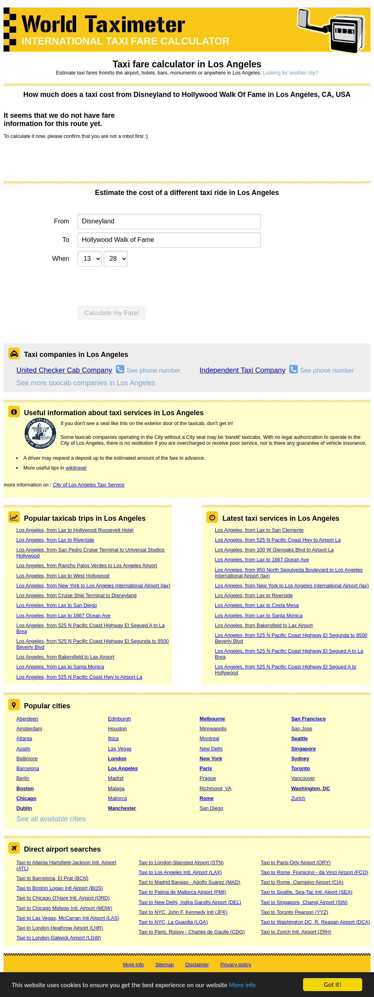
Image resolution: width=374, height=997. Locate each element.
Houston (117, 729)
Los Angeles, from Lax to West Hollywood (62, 576)
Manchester (122, 808)
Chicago (26, 798)
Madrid (115, 778)
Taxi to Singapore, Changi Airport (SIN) (304, 902)
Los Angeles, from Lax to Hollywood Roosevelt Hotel (74, 530)
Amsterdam (29, 729)
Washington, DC (310, 788)
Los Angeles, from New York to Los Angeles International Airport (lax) (93, 586)
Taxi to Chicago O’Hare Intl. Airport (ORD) (63, 898)
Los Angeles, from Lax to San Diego (56, 605)
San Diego (211, 808)
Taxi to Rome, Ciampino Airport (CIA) (301, 882)
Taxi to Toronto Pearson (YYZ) (294, 912)
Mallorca (117, 798)
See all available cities (51, 819)
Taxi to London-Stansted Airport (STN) (180, 862)
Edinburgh (119, 719)
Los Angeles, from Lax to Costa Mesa (257, 605)
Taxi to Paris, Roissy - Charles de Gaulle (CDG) (191, 932)
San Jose (301, 729)
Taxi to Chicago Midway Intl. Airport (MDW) (64, 908)
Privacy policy (235, 964)
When (60, 258)
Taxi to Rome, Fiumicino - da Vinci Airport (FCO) (314, 872)
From (61, 221)
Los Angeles (123, 768)
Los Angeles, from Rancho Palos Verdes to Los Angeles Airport (86, 565)
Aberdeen (27, 719)
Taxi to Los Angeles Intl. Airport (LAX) (179, 872)
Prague (207, 778)
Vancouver (303, 778)
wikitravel (76, 468)
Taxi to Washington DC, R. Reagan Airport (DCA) (315, 922)
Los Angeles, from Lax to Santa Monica (60, 667)
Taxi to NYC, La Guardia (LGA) (173, 922)
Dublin (24, 808)
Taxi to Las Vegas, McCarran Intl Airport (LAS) (67, 918)
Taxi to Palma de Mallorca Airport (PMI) (182, 892)
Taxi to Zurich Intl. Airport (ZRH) (295, 932)
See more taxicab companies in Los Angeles (85, 383)
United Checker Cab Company (64, 370)
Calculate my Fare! (112, 313)
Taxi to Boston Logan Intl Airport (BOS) (59, 888)
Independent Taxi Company (242, 370)
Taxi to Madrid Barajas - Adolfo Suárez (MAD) (189, 882)
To (65, 239)
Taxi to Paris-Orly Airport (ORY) (295, 862)
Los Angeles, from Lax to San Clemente (259, 530)
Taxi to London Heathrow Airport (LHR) (59, 928)
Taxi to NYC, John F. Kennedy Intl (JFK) (182, 912)
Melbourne (212, 719)
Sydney (300, 758)
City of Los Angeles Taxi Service (89, 485)
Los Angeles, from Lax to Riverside (55, 540)
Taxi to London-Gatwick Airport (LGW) (58, 938)
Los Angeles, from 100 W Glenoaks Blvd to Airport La (274, 550)
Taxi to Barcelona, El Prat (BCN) (52, 878)
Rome (206, 798)
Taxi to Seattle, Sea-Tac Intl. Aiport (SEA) (306, 892)
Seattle (299, 738)
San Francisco (308, 719)
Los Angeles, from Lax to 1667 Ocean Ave (63, 615)
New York (210, 758)
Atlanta (24, 738)
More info (242, 985)
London (117, 758)
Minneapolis (212, 729)
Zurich (298, 798)
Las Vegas (120, 749)
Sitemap (164, 964)
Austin (23, 749)
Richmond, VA (215, 788)
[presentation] (63, 159)
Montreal (209, 738)
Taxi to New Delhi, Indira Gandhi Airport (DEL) (189, 902)
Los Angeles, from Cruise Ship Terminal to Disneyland (76, 595)
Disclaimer (197, 964)
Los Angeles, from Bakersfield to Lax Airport (65, 657)
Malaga (116, 788)
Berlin (22, 778)
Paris (205, 768)
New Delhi (210, 749)
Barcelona (27, 768)
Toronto (300, 768)
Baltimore (26, 758)
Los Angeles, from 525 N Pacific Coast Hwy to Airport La (79, 677)
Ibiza (113, 738)
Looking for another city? (290, 73)
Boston (24, 788)
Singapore (303, 749)
